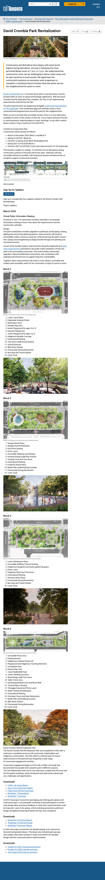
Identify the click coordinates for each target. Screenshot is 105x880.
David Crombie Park (11, 94)
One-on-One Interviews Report (20, 788)
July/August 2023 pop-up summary (22, 852)
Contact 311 (96, 6)
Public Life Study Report (18, 785)
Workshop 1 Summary (17, 796)
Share (76, 31)
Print (83, 31)
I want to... (73, 4)
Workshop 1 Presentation (18, 793)
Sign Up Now (9, 194)
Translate (95, 31)
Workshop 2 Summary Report (20, 820)
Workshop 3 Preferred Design (20, 823)
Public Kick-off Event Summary (21, 791)
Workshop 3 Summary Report (20, 825)
